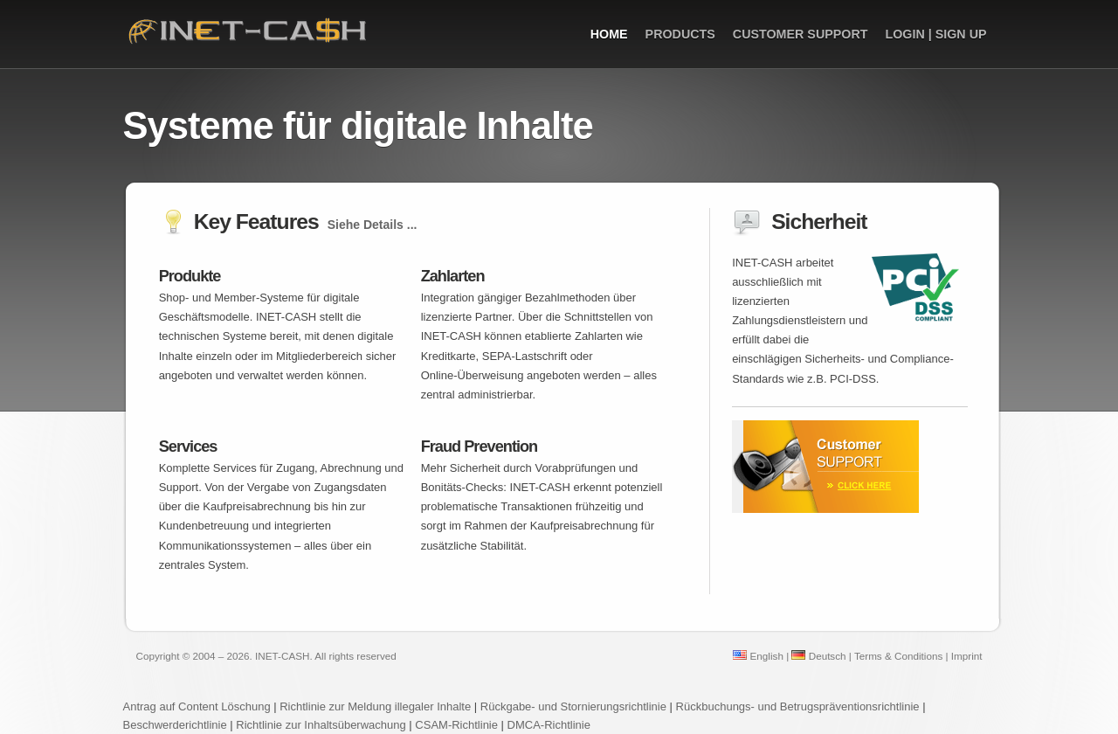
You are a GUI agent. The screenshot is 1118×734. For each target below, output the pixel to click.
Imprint (967, 655)
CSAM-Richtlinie (456, 724)
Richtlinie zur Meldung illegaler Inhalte (375, 706)
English (758, 655)
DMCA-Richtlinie (548, 724)
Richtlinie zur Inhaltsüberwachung (322, 724)
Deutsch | (821, 655)
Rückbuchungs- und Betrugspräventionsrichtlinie (798, 706)
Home (609, 34)
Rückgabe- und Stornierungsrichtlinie (573, 706)
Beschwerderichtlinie (175, 724)
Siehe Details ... (373, 225)
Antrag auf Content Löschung (197, 706)
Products (680, 34)
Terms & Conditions (898, 655)
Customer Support (800, 34)
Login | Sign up (935, 34)
